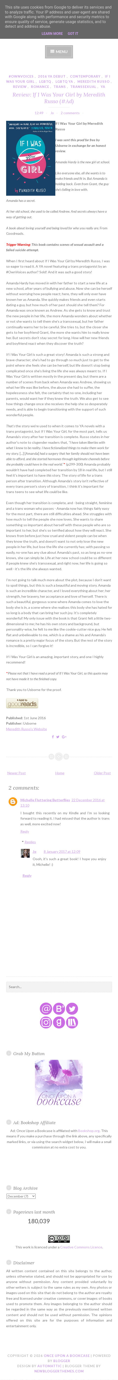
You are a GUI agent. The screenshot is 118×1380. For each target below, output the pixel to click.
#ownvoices (21, 76)
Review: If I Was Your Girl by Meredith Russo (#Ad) (59, 97)
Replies (30, 842)
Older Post (102, 773)
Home (59, 773)
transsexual (83, 87)
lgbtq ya (64, 81)
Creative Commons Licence (81, 1247)
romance (40, 87)
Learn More (52, 34)
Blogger (61, 1361)
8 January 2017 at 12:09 (62, 851)
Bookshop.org (89, 1131)
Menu (62, 51)
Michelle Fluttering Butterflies (45, 800)
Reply (24, 831)
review (20, 87)
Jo (34, 851)
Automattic (49, 1366)
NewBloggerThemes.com (59, 1371)
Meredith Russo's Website (26, 729)
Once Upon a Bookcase (67, 1356)
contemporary (85, 76)
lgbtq (45, 81)
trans (60, 87)
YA (103, 87)
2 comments (70, 113)
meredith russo (93, 81)
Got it (73, 34)
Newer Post (16, 773)
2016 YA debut (52, 76)
